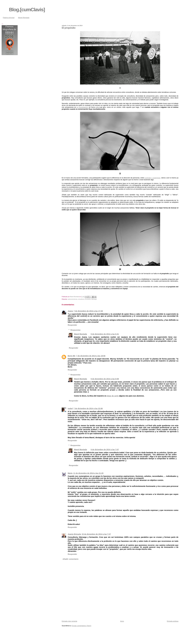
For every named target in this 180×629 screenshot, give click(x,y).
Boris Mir (71, 356)
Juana (70, 311)
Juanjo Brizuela (74, 534)
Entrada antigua (172, 621)
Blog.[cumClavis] (27, 9)
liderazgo (94, 299)
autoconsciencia (72, 299)
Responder (72, 325)
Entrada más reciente (69, 621)
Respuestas (75, 330)
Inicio (122, 621)
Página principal (9, 18)
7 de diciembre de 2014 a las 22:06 (88, 408)
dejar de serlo (113, 396)
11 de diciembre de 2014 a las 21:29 (88, 473)
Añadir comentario (70, 559)
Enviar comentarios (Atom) (81, 626)
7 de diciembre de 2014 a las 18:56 (90, 356)
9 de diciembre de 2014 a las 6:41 (105, 334)
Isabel (70, 408)
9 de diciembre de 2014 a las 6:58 (105, 379)
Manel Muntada (23, 18)
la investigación (82, 107)
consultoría (81, 299)
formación (88, 299)
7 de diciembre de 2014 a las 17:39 (88, 311)
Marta (70, 473)
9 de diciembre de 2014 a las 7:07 (105, 450)
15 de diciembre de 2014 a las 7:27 (96, 534)
